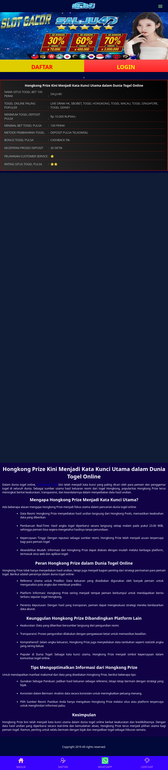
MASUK (21, 763)
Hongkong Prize (47, 485)
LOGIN (126, 67)
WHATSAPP (105, 763)
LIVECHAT (147, 763)
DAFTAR (42, 67)
